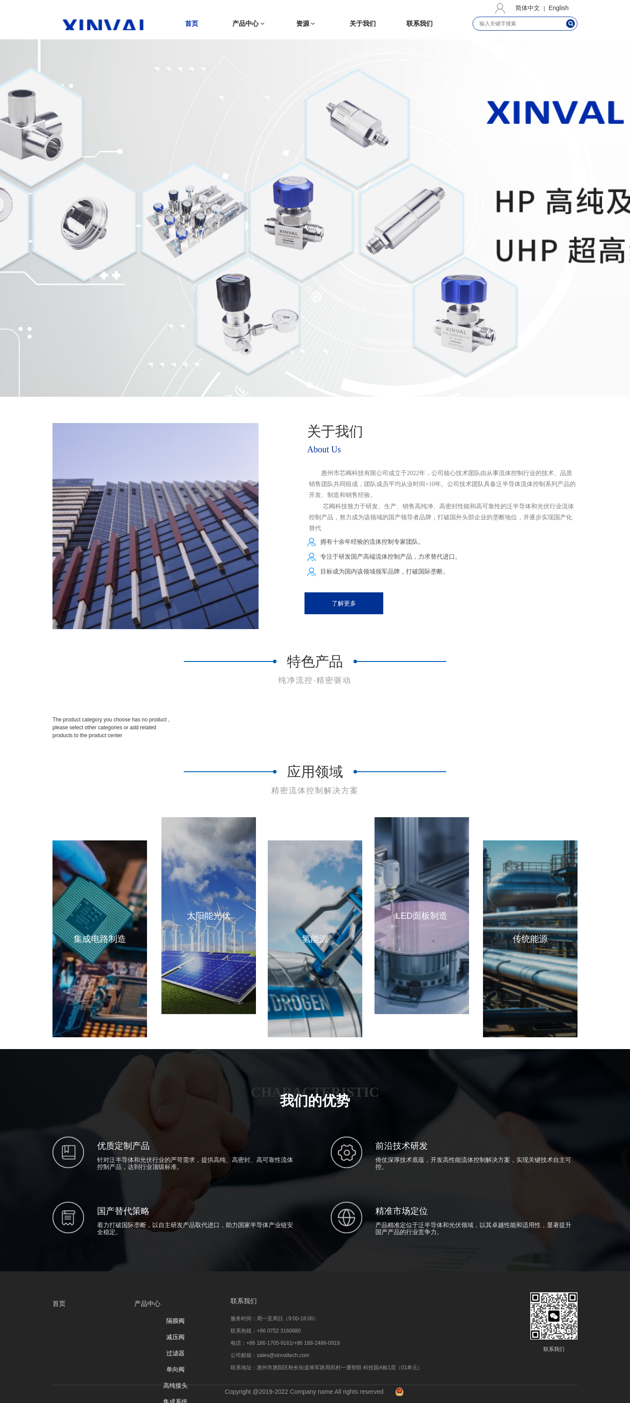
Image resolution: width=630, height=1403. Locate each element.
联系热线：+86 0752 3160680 (266, 1331)
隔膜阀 (175, 1320)
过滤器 (175, 1353)
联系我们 (419, 23)
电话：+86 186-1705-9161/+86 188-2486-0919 (285, 1343)
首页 (191, 23)
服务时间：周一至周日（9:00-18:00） (274, 1319)
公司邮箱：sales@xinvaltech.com (270, 1355)
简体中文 (527, 7)
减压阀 (175, 1336)
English (559, 7)
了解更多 (344, 603)
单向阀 (175, 1369)
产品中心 (248, 23)
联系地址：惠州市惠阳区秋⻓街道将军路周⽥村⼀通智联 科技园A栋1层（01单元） (327, 1368)
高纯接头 (175, 1385)
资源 (305, 23)
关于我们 (363, 23)
